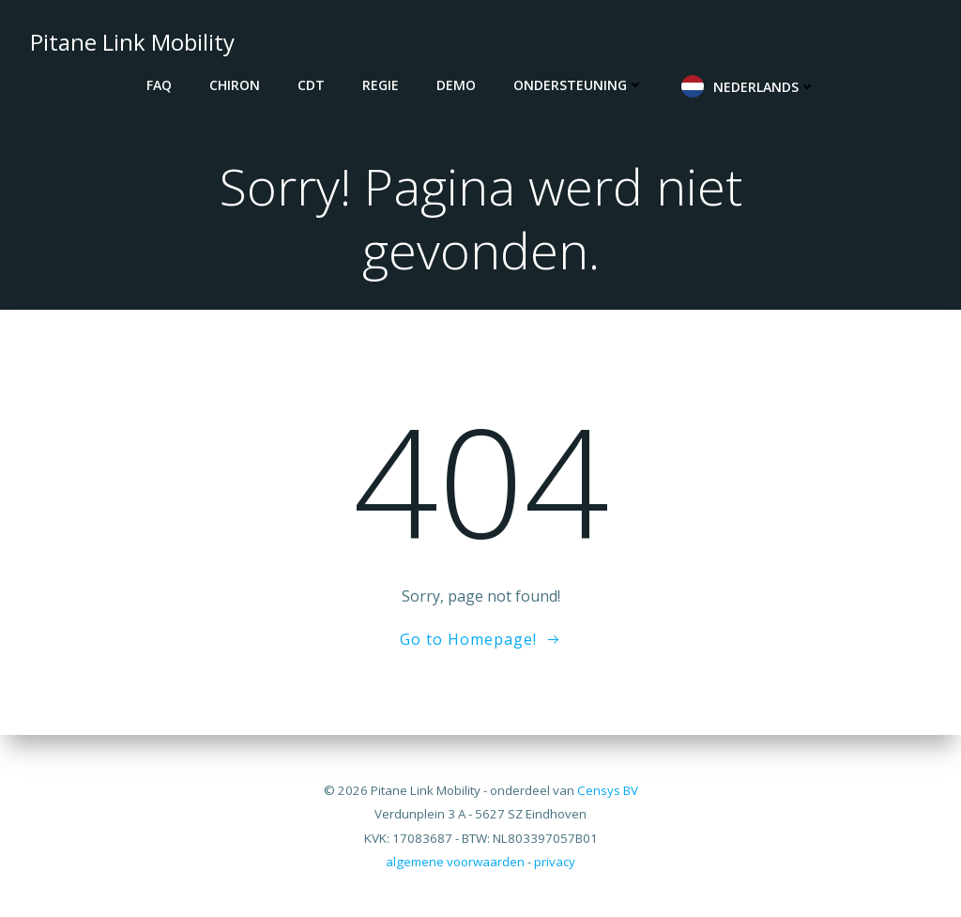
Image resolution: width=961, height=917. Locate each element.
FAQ (159, 85)
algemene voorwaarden (455, 861)
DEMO (456, 85)
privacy (554, 861)
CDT (311, 85)
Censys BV (607, 790)
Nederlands (764, 87)
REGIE (380, 85)
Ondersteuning (578, 85)
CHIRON (234, 85)
